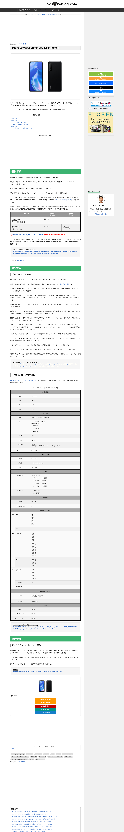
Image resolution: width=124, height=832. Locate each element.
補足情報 (14, 127)
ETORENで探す (45, 710)
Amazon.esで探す (45, 704)
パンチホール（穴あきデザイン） (19, 760)
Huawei (58, 755)
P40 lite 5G (34, 757)
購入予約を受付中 (65, 285)
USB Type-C (42, 757)
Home (14, 10)
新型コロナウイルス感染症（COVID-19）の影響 (28, 236)
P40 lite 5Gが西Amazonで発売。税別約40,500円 (35, 48)
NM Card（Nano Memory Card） (20, 757)
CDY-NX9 (46, 755)
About (46, 10)
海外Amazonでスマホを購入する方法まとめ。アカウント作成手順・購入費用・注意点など (37, 673)
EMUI (52, 755)
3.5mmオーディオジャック (18, 755)
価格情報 (14, 119)
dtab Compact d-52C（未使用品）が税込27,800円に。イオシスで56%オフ (32, 825)
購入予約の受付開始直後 (63, 201)
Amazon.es (20, 261)
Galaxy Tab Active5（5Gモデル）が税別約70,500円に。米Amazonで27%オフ (33, 830)
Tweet (12, 749)
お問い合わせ (55, 10)
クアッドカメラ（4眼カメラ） (55, 757)
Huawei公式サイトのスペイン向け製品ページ (24, 381)
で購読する (101, 74)
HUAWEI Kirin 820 (67, 755)
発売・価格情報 (22, 763)
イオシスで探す (45, 714)
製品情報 (14, 121)
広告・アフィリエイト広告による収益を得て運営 (45, 14)
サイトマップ (37, 10)
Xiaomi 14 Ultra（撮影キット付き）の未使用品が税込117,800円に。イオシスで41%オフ (36, 817)
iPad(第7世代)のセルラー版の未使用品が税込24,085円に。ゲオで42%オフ (32, 822)
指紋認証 (32, 760)
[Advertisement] (45, 29)
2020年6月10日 (22, 44)
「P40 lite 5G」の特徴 (19, 123)
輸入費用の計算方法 (24, 10)
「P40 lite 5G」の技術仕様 (20, 125)
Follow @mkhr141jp (101, 214)
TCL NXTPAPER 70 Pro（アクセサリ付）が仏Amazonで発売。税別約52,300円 (33, 820)
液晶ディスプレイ (40, 760)
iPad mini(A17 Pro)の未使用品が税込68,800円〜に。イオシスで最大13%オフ (33, 827)
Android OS (38, 755)
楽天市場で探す (45, 707)
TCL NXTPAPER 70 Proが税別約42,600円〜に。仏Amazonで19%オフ (31, 815)
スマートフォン (68, 757)
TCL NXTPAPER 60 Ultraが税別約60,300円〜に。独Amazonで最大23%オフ (32, 812)
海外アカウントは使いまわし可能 (22, 129)
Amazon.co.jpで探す (45, 700)
